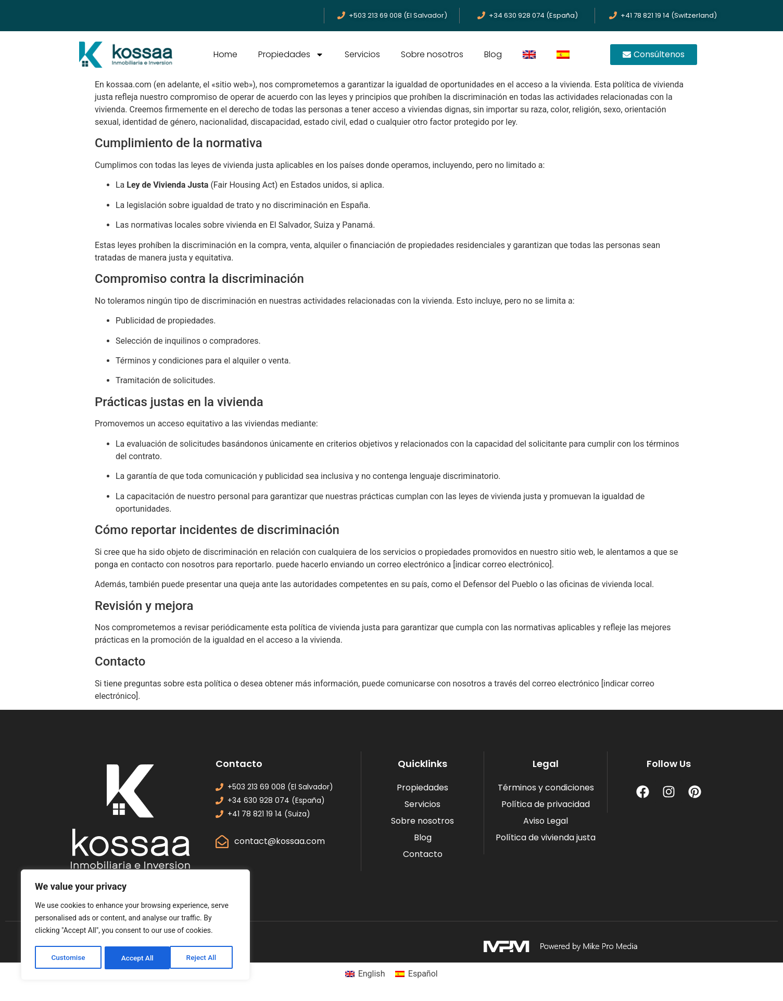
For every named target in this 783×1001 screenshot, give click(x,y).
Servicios (362, 54)
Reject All (136, 958)
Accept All (203, 958)
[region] (135, 925)
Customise (67, 958)
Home (225, 54)
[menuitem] (529, 55)
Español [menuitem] (423, 974)
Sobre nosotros (432, 54)
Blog (493, 54)
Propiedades (291, 54)
